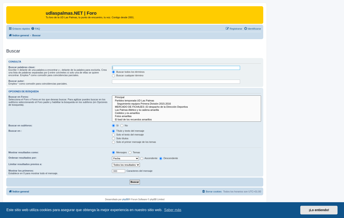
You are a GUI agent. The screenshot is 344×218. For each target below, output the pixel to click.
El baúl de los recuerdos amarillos (186, 119)
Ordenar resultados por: (22, 157)
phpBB (125, 199)
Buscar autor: (16, 81)
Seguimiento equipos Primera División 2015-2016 (186, 103)
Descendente (168, 158)
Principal (186, 97)
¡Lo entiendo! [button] (319, 210)
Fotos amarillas (186, 116)
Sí (115, 125)
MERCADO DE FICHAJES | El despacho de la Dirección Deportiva (186, 107)
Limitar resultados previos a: (25, 164)
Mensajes (119, 152)
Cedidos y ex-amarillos (186, 113)
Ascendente (148, 158)
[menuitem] (35, 28)
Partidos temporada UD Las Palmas (186, 100)
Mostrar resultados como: (23, 152)
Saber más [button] (172, 210)
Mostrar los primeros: (21, 170)
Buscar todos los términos (128, 72)
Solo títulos (120, 138)
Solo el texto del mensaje (128, 134)
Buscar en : (15, 130)
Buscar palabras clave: (21, 67)
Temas (134, 152)
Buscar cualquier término (127, 75)
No (124, 125)
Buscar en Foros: (18, 96)
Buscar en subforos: (20, 125)
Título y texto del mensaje (128, 130)
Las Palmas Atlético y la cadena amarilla (186, 110)
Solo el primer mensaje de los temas (134, 142)
